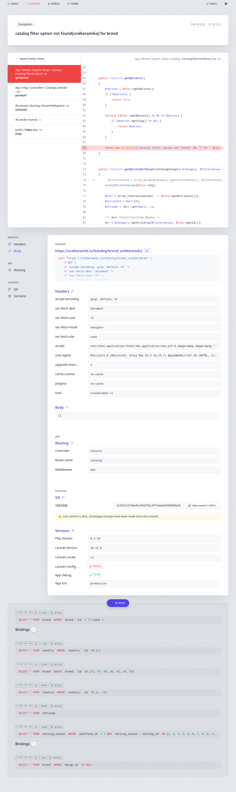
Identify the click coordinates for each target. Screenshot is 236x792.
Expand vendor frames (31, 58)
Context (13, 282)
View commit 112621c (202, 505)
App (10, 263)
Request (13, 237)
